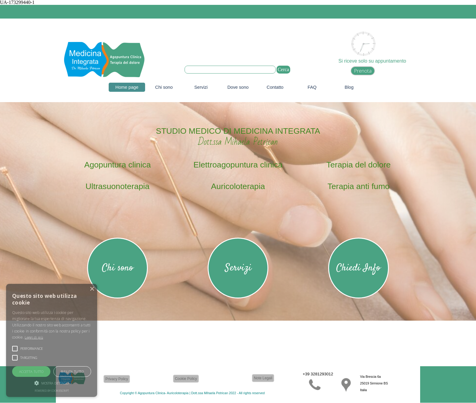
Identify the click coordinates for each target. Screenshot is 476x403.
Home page (126, 87)
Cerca (283, 69)
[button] (51, 382)
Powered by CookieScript (52, 391)
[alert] (51, 340)
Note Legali (263, 378)
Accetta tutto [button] (31, 371)
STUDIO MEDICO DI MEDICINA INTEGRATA (238, 131)
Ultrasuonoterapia (117, 186)
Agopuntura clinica (117, 164)
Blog (349, 87)
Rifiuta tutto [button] (72, 371)
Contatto (275, 87)
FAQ (312, 87)
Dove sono (238, 87)
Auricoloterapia (238, 186)
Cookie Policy (186, 379)
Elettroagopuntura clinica (237, 164)
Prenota (363, 70)
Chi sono (164, 87)
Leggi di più (34, 337)
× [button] (92, 289)
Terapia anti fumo (358, 186)
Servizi (201, 87)
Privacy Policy (116, 379)
